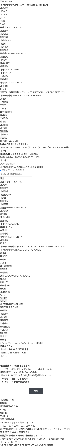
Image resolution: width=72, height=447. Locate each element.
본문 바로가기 (6, 1)
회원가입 (4, 413)
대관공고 (4, 34)
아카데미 (9, 69)
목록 (36, 391)
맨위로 (50, 445)
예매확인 (4, 333)
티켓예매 (4, 128)
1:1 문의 (3, 89)
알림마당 (4, 320)
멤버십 (3, 121)
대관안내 (4, 314)
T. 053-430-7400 (9, 426)
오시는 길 (4, 416)
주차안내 (4, 323)
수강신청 (4, 76)
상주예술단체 (6, 112)
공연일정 (4, 56)
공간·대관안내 (10, 27)
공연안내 (13, 53)
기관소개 (4, 134)
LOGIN (3, 14)
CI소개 (3, 108)
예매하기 (4, 150)
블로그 (3, 279)
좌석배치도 (5, 63)
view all (13, 141)
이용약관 (4, 403)
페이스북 (4, 282)
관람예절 (4, 66)
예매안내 (4, 317)
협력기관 (4, 115)
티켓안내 (4, 60)
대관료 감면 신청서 (19, 378)
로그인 (3, 409)
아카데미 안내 (6, 73)
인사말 (3, 99)
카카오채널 (5, 292)
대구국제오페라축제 (32, 92)
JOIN (2, 17)
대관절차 (4, 37)
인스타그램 (5, 285)
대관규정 (4, 47)
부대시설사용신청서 (20, 382)
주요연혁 (4, 102)
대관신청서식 (6, 40)
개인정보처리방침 (8, 400)
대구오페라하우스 (20, 95)
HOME (3, 11)
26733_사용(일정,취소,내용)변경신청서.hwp (31, 375)
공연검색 (4, 8)
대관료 (3, 43)
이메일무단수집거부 (9, 406)
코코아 (3, 339)
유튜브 (3, 289)
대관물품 (4, 50)
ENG (2, 24)
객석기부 (4, 336)
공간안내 (4, 30)
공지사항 (4, 79)
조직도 (3, 105)
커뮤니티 (11, 82)
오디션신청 (5, 326)
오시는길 (4, 118)
